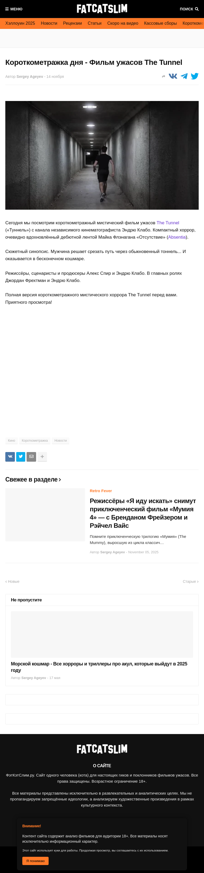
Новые (13, 581)
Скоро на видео (122, 23)
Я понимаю (35, 861)
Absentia (177, 237)
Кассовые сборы (160, 23)
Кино (11, 440)
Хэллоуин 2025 (20, 23)
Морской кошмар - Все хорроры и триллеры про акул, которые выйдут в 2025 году (99, 667)
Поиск (186, 9)
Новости (49, 23)
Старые (189, 581)
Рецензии (72, 23)
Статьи (94, 23)
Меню (16, 9)
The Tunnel (168, 222)
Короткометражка (35, 440)
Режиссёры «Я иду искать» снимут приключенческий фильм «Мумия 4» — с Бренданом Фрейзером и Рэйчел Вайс (143, 513)
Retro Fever (101, 490)
